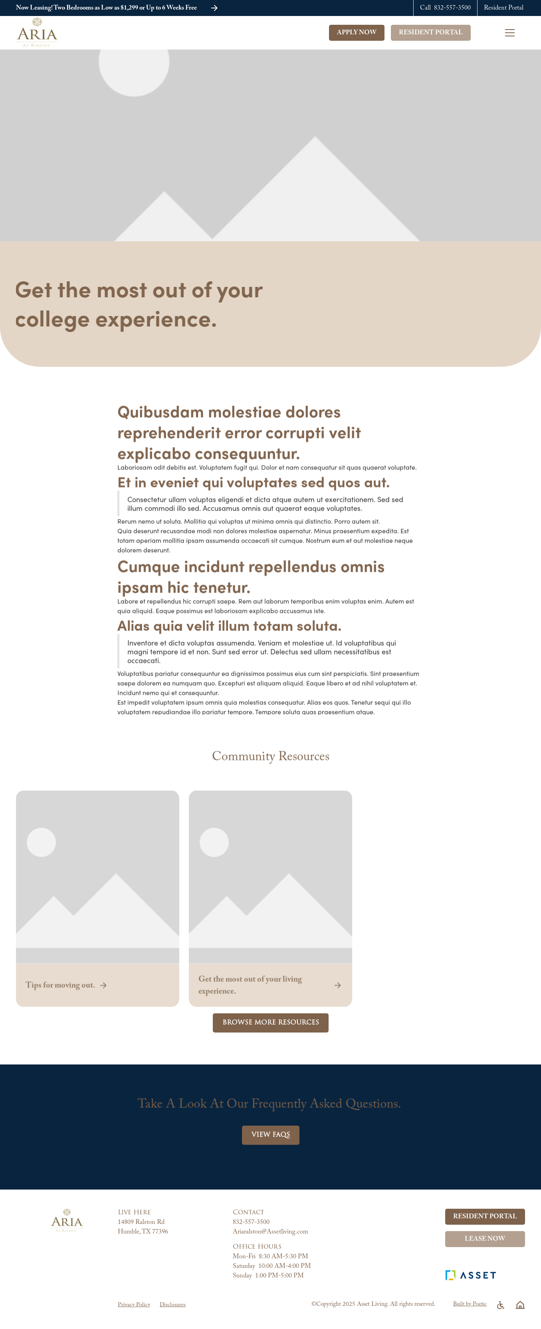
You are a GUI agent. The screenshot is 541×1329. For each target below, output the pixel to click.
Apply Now (357, 33)
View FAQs (271, 1135)
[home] (42, 33)
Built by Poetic (470, 1304)
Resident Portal (431, 33)
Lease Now (485, 1239)
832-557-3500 (251, 1222)
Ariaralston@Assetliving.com (270, 1232)
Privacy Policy (134, 1305)
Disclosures (173, 1305)
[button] (515, 32)
